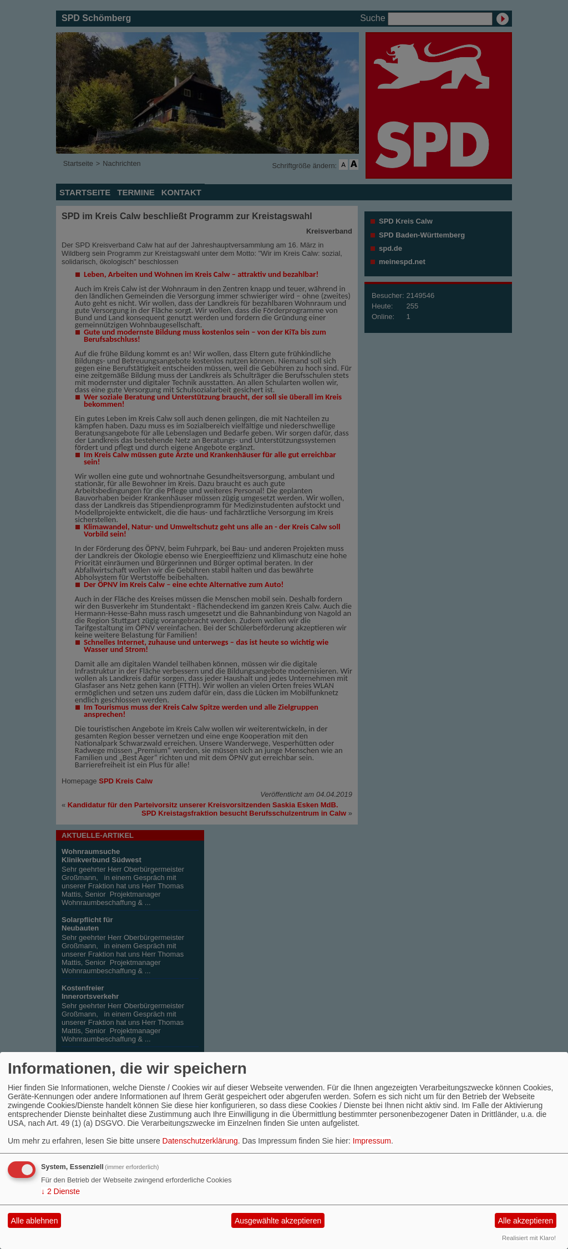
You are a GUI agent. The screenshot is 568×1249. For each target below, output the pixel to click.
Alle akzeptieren (526, 1220)
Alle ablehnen (34, 1220)
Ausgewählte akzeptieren (278, 1220)
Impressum (372, 1140)
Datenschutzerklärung (200, 1140)
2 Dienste (60, 1191)
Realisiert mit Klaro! (529, 1238)
